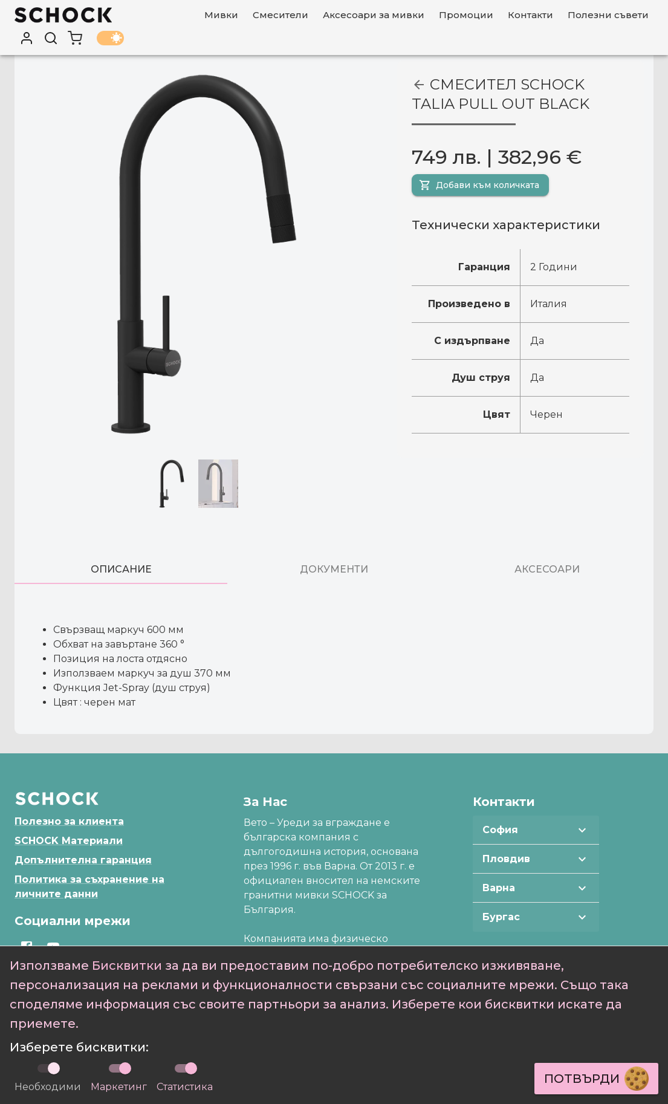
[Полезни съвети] (608, 15)
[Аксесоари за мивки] (373, 15)
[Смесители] (280, 15)
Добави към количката (479, 185)
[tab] (121, 569)
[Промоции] (466, 15)
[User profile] (27, 38)
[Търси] (51, 38)
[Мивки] (221, 15)
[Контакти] (530, 15)
